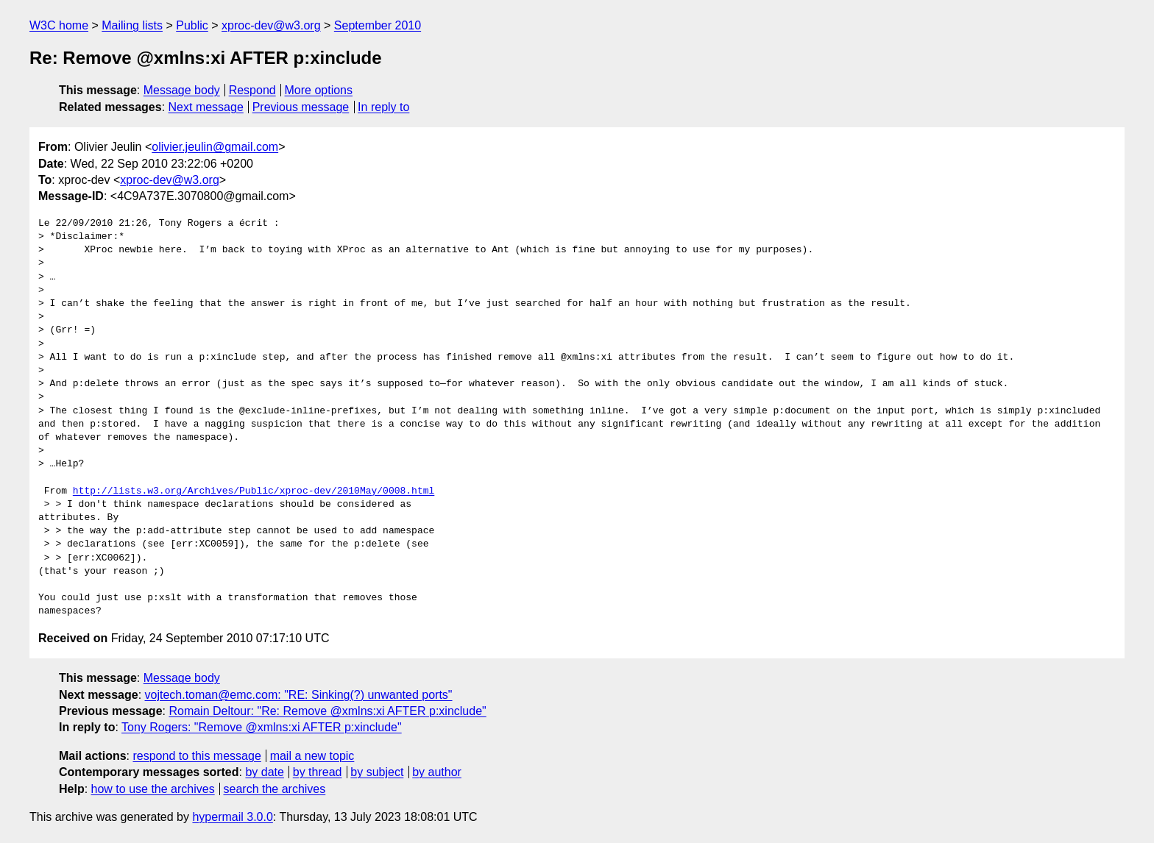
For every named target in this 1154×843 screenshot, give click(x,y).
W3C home (58, 25)
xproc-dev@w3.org (271, 25)
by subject (376, 772)
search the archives (275, 789)
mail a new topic (312, 756)
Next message (206, 107)
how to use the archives (153, 789)
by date (264, 772)
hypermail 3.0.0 (232, 817)
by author (436, 772)
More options (319, 90)
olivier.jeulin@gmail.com (215, 146)
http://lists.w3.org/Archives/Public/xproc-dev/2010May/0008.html (253, 491)
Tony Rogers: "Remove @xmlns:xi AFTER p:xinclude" (261, 727)
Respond (252, 90)
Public (192, 25)
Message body (182, 90)
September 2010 (377, 25)
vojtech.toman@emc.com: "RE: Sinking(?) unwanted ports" (299, 695)
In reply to (383, 107)
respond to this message (196, 756)
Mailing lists (132, 25)
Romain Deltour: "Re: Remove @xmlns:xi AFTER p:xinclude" (327, 711)
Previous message (301, 107)
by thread (317, 772)
